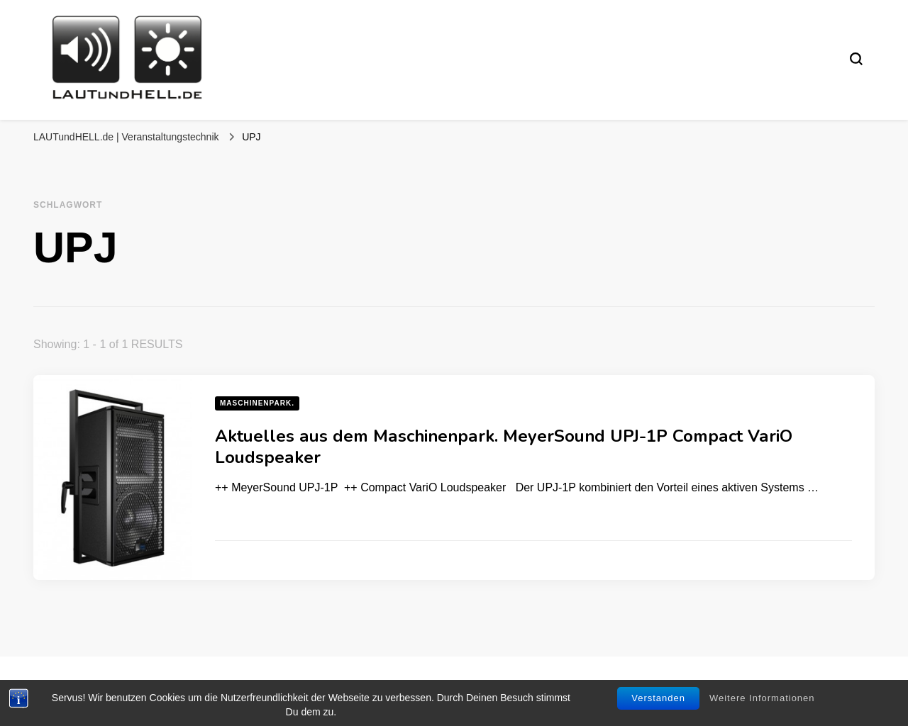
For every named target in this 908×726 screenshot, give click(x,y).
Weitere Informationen (762, 698)
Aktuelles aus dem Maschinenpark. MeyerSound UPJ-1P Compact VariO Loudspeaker (503, 447)
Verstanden (658, 698)
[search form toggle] (856, 58)
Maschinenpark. (257, 403)
